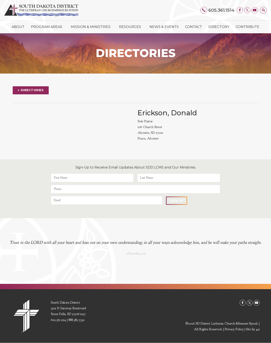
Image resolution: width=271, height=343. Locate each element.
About (18, 27)
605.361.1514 (221, 10)
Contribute (247, 27)
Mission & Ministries (92, 27)
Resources (131, 27)
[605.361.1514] (204, 10)
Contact (193, 27)
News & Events (164, 27)
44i (258, 329)
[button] (263, 10)
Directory (218, 27)
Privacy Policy (234, 329)
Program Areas (47, 27)
